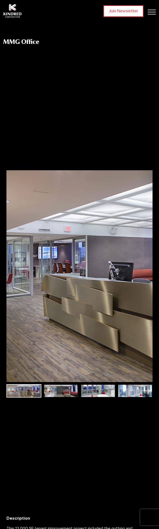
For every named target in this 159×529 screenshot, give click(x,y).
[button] (146, 391)
